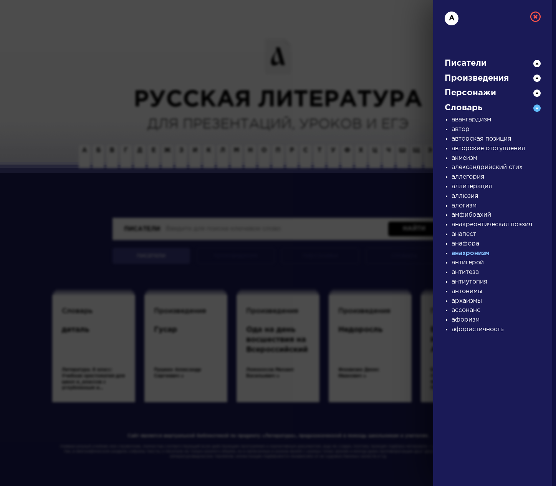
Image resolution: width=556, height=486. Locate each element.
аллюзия (465, 196)
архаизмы (467, 301)
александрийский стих (487, 167)
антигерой (468, 262)
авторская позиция (481, 139)
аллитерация (472, 186)
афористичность (478, 329)
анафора (465, 244)
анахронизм (471, 253)
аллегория (468, 177)
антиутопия (469, 282)
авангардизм (471, 120)
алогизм (464, 206)
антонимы (467, 291)
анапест (464, 234)
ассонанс (466, 310)
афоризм (466, 320)
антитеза (465, 272)
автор (461, 129)
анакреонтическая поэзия (492, 224)
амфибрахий (471, 215)
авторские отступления (488, 148)
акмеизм (464, 158)
